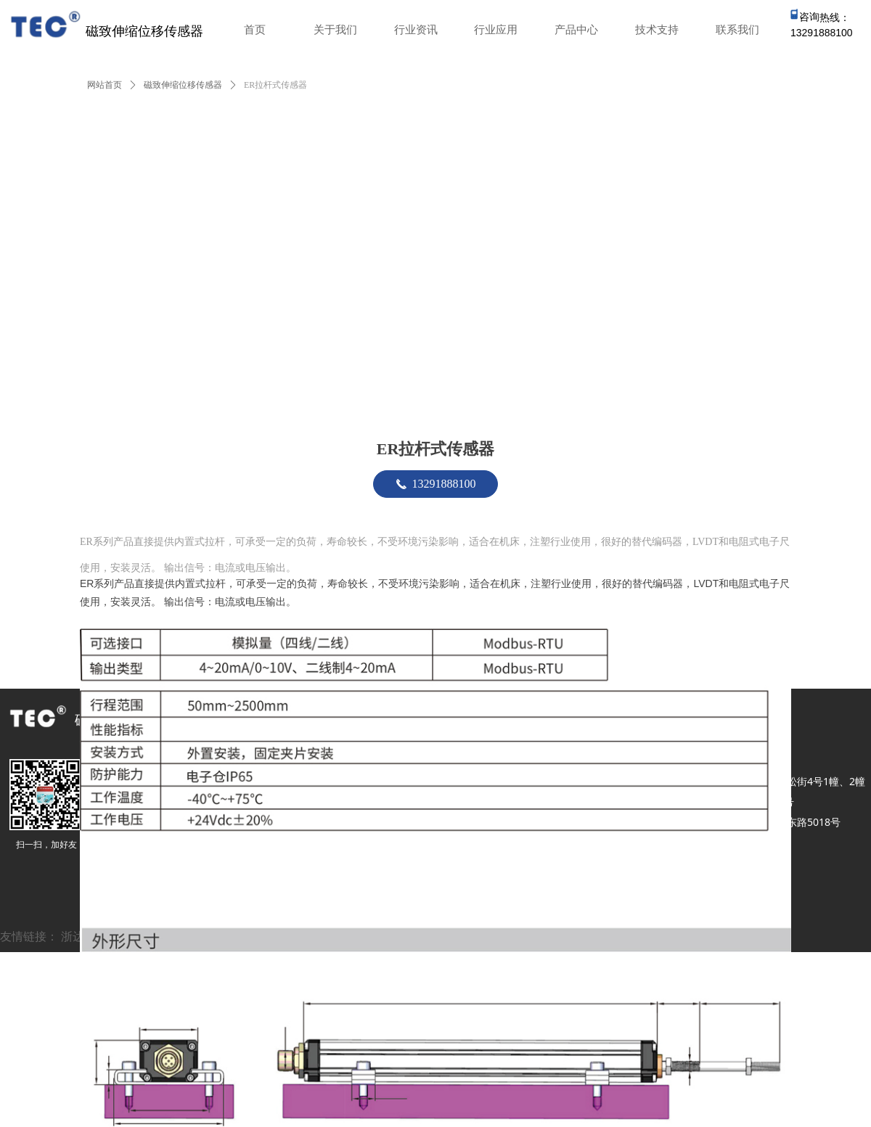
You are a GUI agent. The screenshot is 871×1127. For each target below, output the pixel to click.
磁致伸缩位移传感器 (183, 85)
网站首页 (104, 85)
